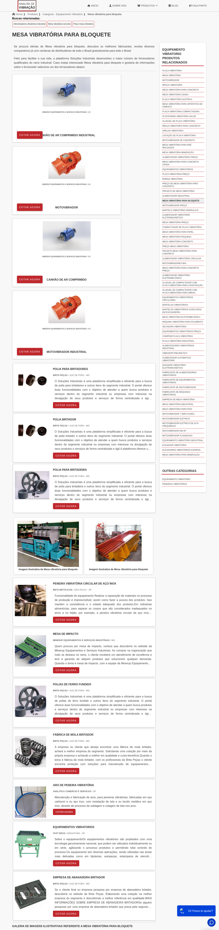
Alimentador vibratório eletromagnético (176, 216)
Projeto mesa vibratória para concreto (179, 252)
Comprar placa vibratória (177, 336)
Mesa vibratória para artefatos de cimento (182, 105)
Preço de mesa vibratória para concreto (180, 185)
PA (136, 842)
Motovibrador (170, 80)
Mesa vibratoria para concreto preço (180, 269)
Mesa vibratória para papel (178, 232)
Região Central (22, 871)
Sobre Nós (117, 6)
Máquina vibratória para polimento (182, 322)
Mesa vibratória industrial (177, 404)
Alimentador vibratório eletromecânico (176, 276)
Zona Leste (85, 871)
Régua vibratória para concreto (181, 126)
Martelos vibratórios (175, 305)
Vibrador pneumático (174, 353)
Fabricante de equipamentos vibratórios (178, 381)
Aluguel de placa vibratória (178, 121)
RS (81, 842)
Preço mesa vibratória (83, 24)
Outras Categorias (179, 471)
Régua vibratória (172, 85)
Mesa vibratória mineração (178, 152)
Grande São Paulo (104, 871)
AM (128, 842)
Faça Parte (198, 6)
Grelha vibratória (172, 131)
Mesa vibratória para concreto (180, 90)
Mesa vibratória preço (175, 222)
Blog (173, 6)
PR (64, 842)
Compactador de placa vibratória (182, 227)
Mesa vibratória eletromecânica (181, 317)
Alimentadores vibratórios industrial (29, 24)
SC (73, 842)
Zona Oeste (56, 871)
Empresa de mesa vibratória (178, 399)
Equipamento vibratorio (176, 479)
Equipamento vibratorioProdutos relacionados (174, 56)
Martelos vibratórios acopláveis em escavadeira (181, 310)
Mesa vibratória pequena (176, 237)
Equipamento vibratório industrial (182, 440)
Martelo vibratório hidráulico (180, 210)
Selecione (20, 842)
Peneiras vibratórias (174, 484)
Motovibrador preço (174, 205)
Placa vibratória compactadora (180, 111)
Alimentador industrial (176, 196)
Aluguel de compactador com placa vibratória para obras (179, 291)
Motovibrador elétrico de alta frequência (180, 424)
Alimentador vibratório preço (180, 157)
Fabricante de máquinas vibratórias (176, 393)
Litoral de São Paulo (128, 871)
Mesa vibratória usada (175, 94)
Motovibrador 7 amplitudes (178, 414)
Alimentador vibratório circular (181, 258)
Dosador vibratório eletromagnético (174, 366)
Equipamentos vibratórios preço (181, 331)
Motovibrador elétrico (176, 419)
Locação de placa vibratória (179, 135)
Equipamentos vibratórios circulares (177, 298)
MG (39, 842)
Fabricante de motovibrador (179, 387)
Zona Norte (40, 871)
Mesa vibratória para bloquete (180, 201)
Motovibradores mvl (174, 263)
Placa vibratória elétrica (177, 99)
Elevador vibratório (174, 445)
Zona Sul (71, 871)
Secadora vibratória (174, 326)
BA (98, 842)
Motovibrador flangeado (177, 435)
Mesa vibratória (171, 75)
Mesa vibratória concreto (59, 24)
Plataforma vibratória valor (179, 116)
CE (106, 842)
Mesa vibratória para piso (177, 409)
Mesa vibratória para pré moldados (176, 146)
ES (48, 842)
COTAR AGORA (30, 134)
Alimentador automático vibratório (176, 359)
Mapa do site (197, 902)
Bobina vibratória (172, 179)
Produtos (147, 6)
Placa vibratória (172, 70)
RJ (31, 842)
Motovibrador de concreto (178, 140)
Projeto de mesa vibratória (178, 191)
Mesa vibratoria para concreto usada (180, 163)
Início (92, 6)
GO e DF (117, 842)
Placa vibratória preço (175, 174)
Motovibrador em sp (174, 431)
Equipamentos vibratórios (177, 169)
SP (56, 842)
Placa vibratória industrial (178, 341)
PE (89, 842)
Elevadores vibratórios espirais (181, 450)
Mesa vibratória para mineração (181, 455)
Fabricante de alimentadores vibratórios (179, 373)
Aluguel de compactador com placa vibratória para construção (182, 284)
